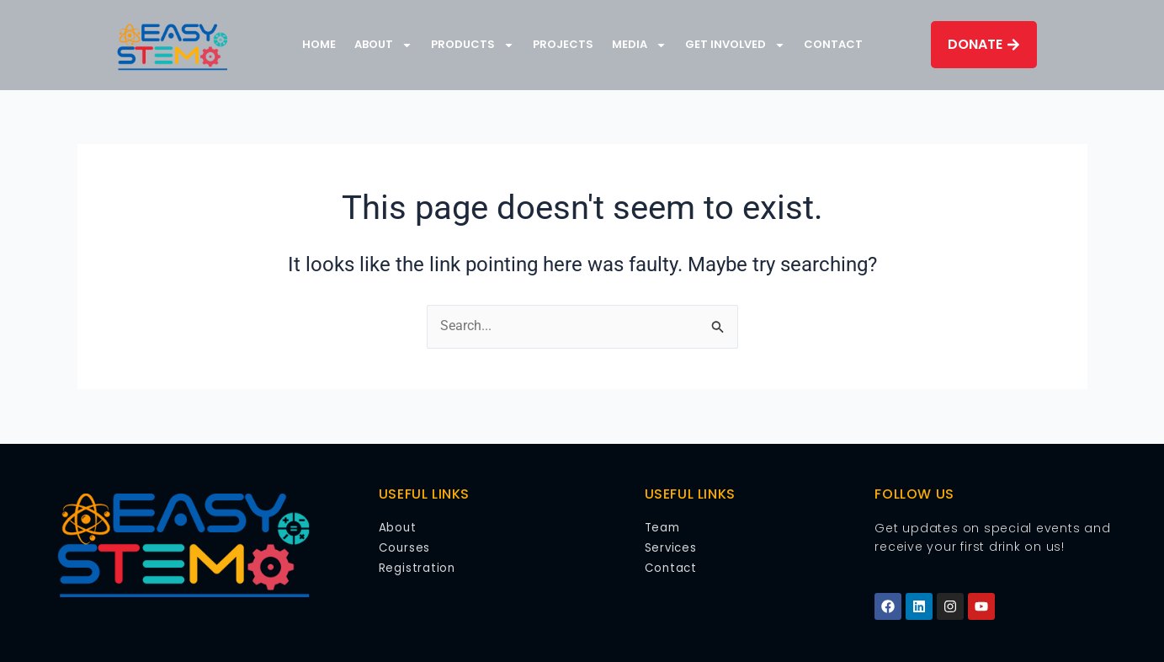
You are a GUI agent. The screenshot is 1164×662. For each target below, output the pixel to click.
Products (472, 45)
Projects (563, 44)
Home (319, 44)
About (383, 45)
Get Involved (735, 45)
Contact (833, 44)
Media (639, 45)
